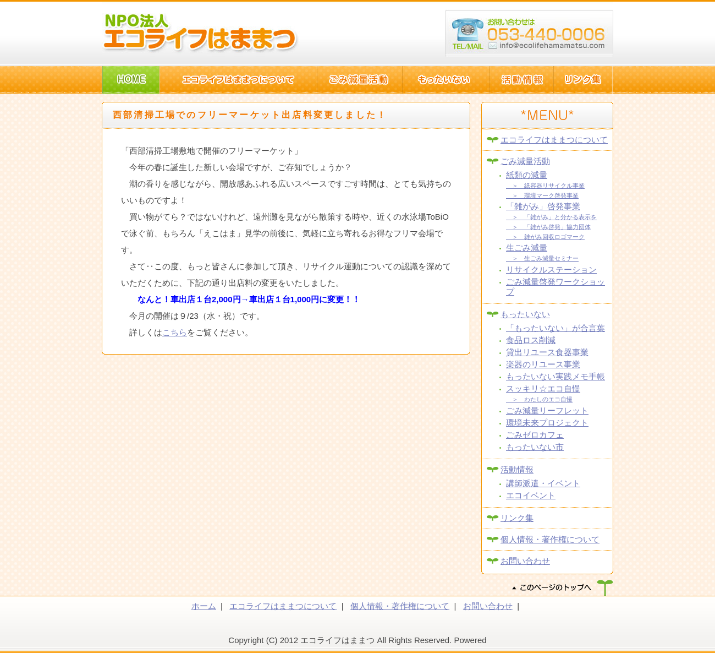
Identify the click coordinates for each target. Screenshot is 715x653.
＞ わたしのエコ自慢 (539, 399)
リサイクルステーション (551, 269)
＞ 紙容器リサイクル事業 (545, 185)
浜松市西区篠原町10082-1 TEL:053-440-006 (529, 34)
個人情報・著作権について (550, 539)
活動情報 (517, 469)
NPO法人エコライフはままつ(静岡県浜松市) (201, 33)
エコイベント (531, 495)
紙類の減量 (526, 174)
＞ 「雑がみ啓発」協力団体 (548, 227)
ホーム (203, 606)
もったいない (525, 314)
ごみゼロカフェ (535, 434)
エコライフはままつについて (554, 139)
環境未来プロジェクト (547, 422)
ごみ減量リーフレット (547, 410)
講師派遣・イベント (543, 483)
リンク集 (517, 518)
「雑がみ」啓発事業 (543, 206)
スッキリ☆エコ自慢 (543, 388)
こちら (174, 332)
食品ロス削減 (531, 340)
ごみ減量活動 (525, 161)
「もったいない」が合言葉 (555, 328)
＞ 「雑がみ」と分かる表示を (551, 217)
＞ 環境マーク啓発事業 (542, 195)
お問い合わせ (525, 560)
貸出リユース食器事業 (547, 352)
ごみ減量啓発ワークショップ (555, 286)
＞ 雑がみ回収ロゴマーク (545, 236)
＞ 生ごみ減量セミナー (542, 258)
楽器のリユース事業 (543, 364)
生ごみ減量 (526, 247)
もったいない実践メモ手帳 (555, 376)
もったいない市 (535, 446)
